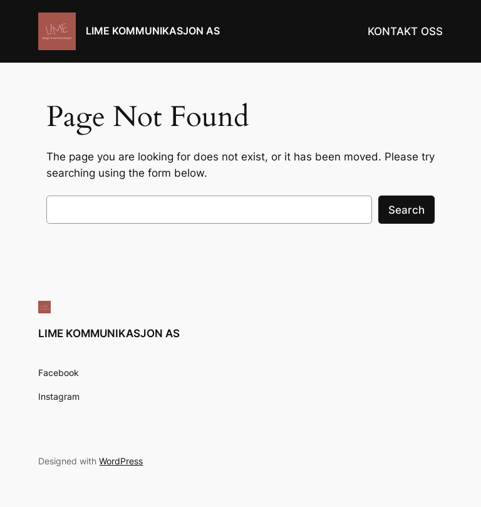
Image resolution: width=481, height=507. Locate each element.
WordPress (121, 461)
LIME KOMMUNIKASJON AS (153, 30)
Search (406, 210)
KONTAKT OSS (405, 31)
